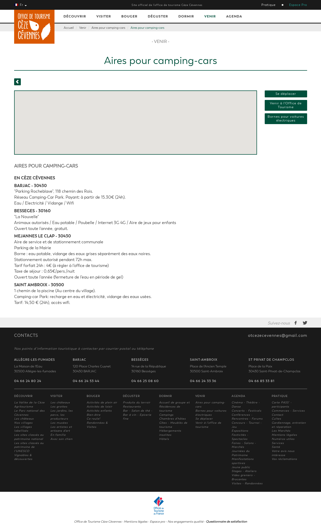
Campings (166, 414)
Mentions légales (284, 435)
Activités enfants (99, 410)
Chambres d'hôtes (172, 418)
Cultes (276, 418)
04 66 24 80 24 (27, 381)
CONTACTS (26, 335)
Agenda (234, 16)
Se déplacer (286, 94)
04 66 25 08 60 (145, 381)
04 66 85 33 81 (261, 381)
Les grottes (58, 406)
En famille (58, 435)
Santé (276, 447)
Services (278, 443)
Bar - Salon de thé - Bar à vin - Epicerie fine (137, 414)
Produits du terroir (136, 402)
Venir (210, 16)
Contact (277, 414)
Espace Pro (298, 5)
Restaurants (132, 406)
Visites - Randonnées (247, 483)
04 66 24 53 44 (86, 381)
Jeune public (241, 467)
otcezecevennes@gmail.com (277, 335)
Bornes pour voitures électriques (286, 119)
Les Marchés (281, 430)
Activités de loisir (99, 406)
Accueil (69, 28)
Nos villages (23, 422)
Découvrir (74, 16)
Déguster (158, 16)
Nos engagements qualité (185, 521)
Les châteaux (24, 418)
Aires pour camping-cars (108, 28)
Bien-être (93, 414)
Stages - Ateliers (244, 471)
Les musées (59, 422)
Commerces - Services (288, 410)
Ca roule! (93, 418)
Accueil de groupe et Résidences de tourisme (174, 406)
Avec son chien (61, 439)
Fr (20, 5)
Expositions (240, 430)
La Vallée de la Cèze (29, 402)
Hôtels (164, 439)
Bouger (129, 16)
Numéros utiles (283, 439)
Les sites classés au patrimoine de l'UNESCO (29, 447)
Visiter (103, 16)
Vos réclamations (284, 459)
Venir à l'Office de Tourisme (286, 105)
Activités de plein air (102, 402)
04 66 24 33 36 (203, 381)
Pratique (268, 5)
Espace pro (157, 521)
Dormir (186, 16)
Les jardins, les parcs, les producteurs (61, 414)
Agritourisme (23, 406)
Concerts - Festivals (246, 410)
